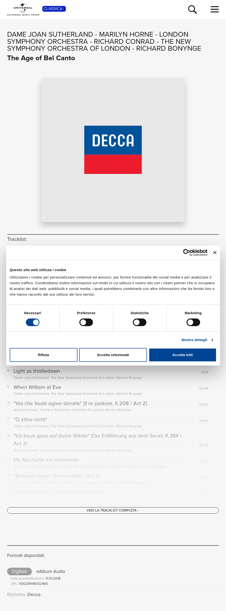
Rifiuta (43, 355)
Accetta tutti (182, 355)
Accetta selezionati (113, 355)
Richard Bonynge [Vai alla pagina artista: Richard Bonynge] (168, 48)
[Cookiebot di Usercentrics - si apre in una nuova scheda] (186, 252)
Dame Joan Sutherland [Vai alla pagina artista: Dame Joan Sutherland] (50, 34)
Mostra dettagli (194, 340)
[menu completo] (215, 9)
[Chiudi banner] (214, 252)
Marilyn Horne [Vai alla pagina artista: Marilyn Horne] (126, 34)
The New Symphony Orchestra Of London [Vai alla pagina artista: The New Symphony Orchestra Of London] (99, 45)
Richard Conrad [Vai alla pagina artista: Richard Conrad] (124, 41)
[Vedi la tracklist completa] (113, 524)
